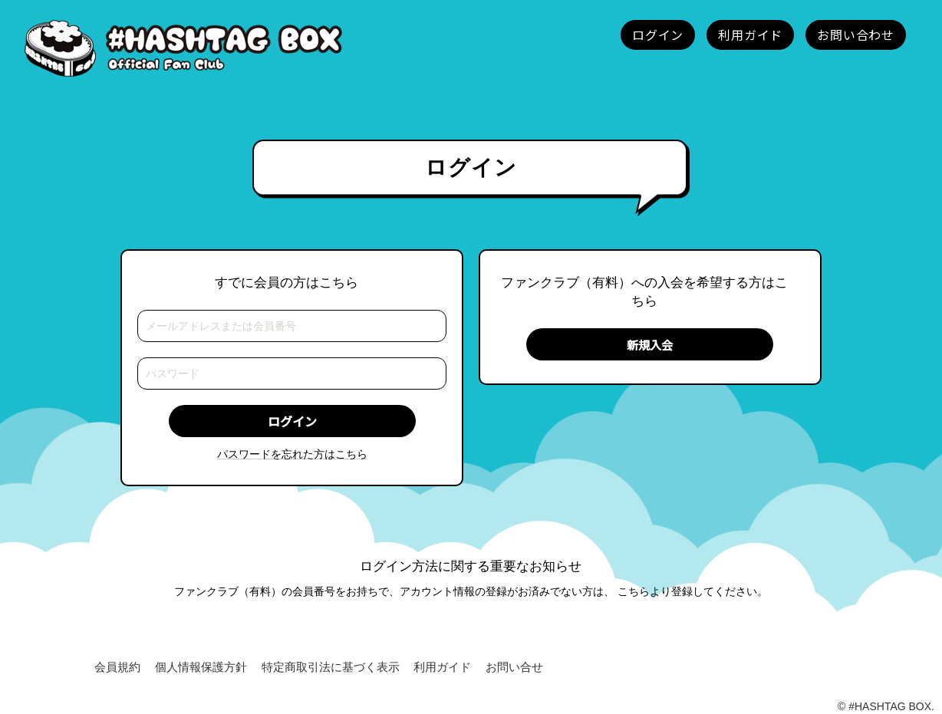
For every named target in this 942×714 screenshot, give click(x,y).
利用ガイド (442, 667)
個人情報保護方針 (201, 667)
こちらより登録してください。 (693, 591)
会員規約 (117, 667)
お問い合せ (514, 667)
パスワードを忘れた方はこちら (292, 454)
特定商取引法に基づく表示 (331, 667)
